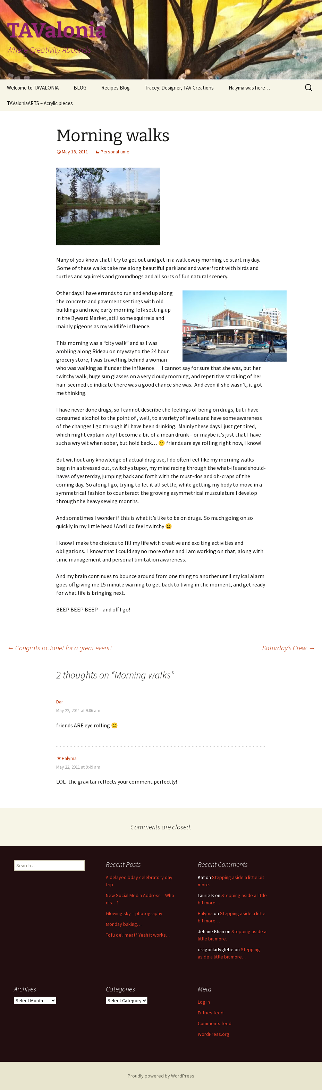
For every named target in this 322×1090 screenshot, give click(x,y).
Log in (204, 1002)
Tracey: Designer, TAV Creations (179, 87)
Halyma (69, 758)
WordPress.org (213, 1034)
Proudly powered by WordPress (161, 1076)
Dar (59, 702)
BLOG (80, 87)
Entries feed (210, 1012)
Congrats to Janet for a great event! (59, 647)
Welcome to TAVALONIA (33, 87)
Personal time (115, 152)
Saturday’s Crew (288, 647)
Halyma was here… (249, 87)
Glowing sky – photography (134, 913)
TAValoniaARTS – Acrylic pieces (40, 103)
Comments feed (214, 1023)
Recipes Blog (115, 87)
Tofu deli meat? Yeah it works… (138, 935)
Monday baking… (124, 924)
